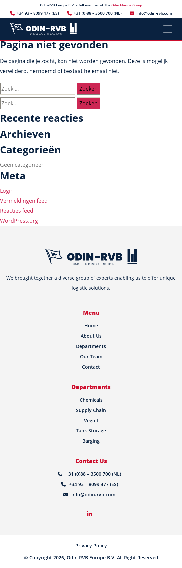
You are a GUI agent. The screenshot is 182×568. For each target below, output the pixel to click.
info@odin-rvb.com (154, 13)
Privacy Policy (91, 545)
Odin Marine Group (126, 5)
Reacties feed (16, 210)
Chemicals (91, 400)
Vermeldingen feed (24, 200)
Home (91, 325)
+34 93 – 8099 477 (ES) (38, 13)
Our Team (91, 356)
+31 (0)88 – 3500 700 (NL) (98, 13)
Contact (91, 367)
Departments (91, 346)
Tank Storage (91, 430)
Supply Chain (91, 410)
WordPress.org (19, 220)
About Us (91, 336)
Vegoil (91, 420)
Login (7, 190)
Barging (91, 441)
